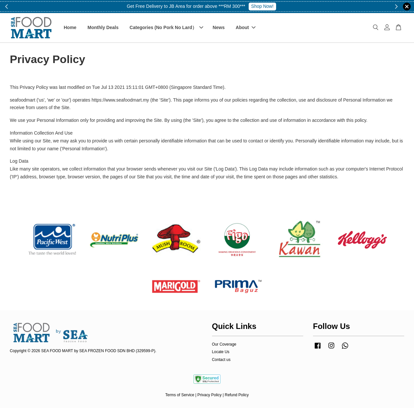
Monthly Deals (103, 27)
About (245, 27)
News (219, 27)
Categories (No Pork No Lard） (166, 27)
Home (70, 27)
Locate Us (221, 352)
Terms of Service (179, 395)
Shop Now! (262, 6)
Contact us (221, 359)
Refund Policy (237, 395)
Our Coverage (224, 344)
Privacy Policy (209, 395)
